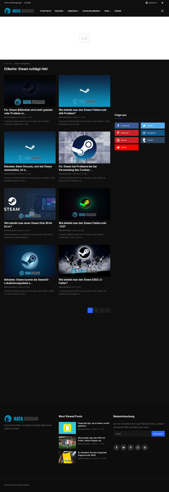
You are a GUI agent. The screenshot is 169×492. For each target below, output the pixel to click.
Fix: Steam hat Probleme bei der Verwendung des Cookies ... (78, 168)
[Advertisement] (139, 91)
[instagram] (138, 447)
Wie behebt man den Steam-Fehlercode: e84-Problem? (83, 111)
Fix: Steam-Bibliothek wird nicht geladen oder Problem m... (28, 111)
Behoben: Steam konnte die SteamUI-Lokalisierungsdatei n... (26, 281)
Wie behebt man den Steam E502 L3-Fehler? (81, 281)
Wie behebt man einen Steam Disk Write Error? (28, 224)
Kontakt (28, 2)
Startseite (45, 11)
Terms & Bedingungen (13, 2)
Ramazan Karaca (10, 117)
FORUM (117, 11)
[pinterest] (131, 447)
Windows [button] (73, 11)
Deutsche (151, 2)
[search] (162, 10)
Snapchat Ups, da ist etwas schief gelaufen (93, 424)
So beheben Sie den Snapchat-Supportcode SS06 (92, 453)
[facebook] (116, 447)
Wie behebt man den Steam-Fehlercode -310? (82, 224)
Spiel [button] (107, 11)
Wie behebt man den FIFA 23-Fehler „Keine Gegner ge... (92, 439)
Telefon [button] (59, 11)
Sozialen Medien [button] (92, 11)
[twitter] (124, 447)
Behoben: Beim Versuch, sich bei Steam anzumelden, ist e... (28, 168)
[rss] (145, 447)
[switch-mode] (162, 3)
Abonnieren (158, 433)
